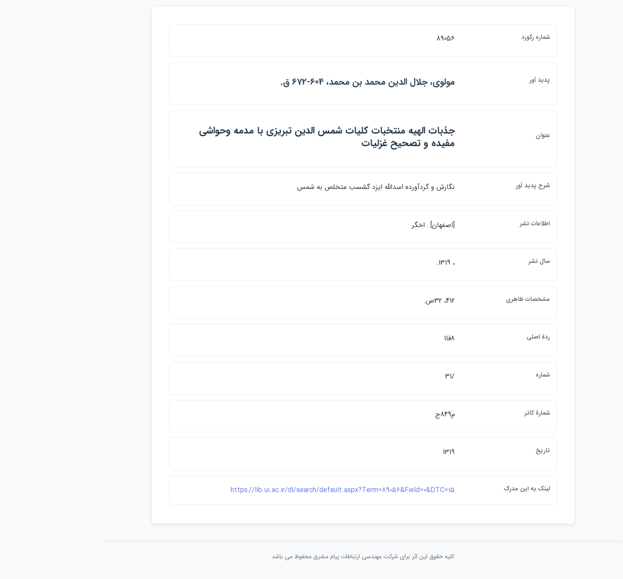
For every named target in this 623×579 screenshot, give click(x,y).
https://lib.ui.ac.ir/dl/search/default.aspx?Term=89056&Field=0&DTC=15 (291, 490)
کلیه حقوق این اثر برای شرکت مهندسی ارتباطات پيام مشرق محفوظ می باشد (311, 556)
